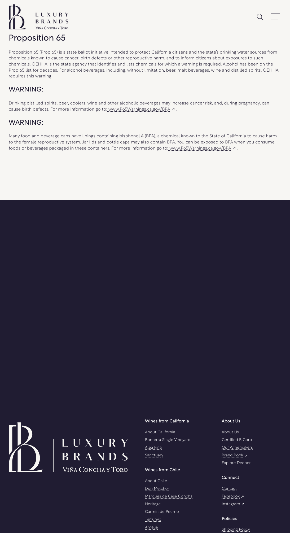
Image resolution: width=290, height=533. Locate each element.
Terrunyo (153, 520)
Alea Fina (153, 448)
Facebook (233, 497)
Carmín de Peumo (162, 512)
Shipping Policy (236, 530)
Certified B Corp (237, 440)
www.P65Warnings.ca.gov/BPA (141, 110)
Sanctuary (154, 455)
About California (160, 432)
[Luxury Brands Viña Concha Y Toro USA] (68, 446)
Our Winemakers (237, 448)
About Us (230, 432)
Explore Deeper (236, 463)
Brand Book (235, 455)
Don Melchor (157, 489)
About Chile (156, 481)
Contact (229, 489)
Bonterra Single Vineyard (167, 440)
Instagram (233, 504)
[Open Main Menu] (275, 17)
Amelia (151, 528)
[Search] (260, 17)
